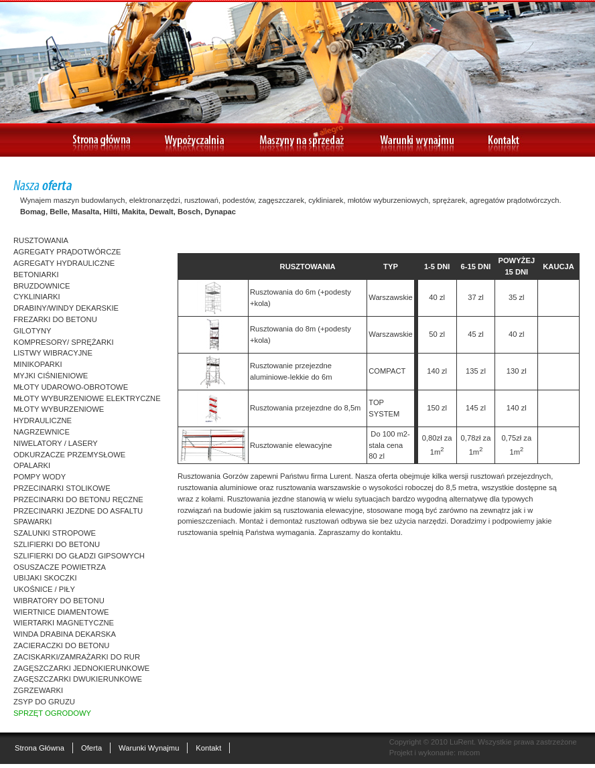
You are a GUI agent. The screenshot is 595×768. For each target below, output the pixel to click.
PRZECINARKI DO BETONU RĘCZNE (78, 499)
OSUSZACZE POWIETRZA (59, 567)
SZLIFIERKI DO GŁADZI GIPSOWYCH (79, 556)
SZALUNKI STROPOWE (54, 533)
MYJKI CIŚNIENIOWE (50, 376)
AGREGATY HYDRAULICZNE (64, 263)
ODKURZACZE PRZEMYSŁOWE (69, 455)
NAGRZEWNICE (41, 432)
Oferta (91, 748)
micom (469, 753)
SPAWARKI (32, 522)
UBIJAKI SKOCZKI (45, 578)
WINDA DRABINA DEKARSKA (64, 634)
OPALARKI (31, 465)
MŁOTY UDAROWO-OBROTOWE (70, 387)
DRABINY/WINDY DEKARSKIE (66, 308)
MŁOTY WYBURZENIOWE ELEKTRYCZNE (87, 398)
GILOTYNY (32, 331)
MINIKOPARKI (37, 364)
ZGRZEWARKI (38, 690)
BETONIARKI (36, 275)
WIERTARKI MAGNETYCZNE (63, 623)
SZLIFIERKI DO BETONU (56, 544)
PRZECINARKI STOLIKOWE (62, 488)
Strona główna (39, 748)
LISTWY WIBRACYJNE (52, 353)
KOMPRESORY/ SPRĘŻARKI (63, 342)
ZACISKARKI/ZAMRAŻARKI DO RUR (76, 657)
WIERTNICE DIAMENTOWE (61, 612)
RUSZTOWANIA (40, 240)
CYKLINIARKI (36, 297)
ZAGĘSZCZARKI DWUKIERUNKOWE (77, 679)
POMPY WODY (39, 477)
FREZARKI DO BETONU (55, 319)
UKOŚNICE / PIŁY (44, 589)
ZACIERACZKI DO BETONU (61, 645)
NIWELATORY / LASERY (55, 443)
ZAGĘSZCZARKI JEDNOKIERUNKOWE (81, 668)
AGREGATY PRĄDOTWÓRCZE (67, 252)
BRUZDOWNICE (41, 286)
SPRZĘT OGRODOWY (52, 713)
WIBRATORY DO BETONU (59, 601)
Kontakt (208, 748)
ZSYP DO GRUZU (44, 702)
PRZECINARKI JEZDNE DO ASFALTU (78, 511)
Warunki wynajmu (149, 748)
